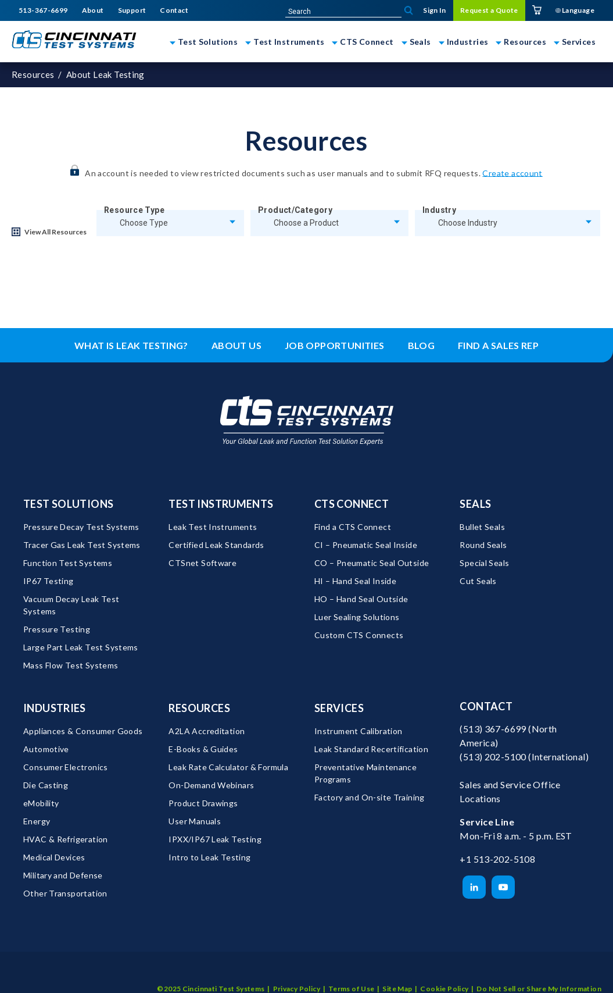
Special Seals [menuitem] (484, 563)
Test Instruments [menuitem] (221, 503)
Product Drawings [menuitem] (203, 803)
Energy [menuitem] (36, 821)
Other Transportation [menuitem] (65, 893)
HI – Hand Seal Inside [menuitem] (355, 581)
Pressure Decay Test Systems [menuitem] (81, 527)
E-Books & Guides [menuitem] (203, 749)
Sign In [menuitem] (434, 10)
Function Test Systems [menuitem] (67, 563)
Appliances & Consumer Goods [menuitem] (82, 731)
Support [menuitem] (132, 10)
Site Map (397, 971)
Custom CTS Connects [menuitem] (358, 635)
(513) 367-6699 (493, 728)
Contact (486, 706)
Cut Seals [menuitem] (478, 581)
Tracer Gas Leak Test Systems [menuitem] (82, 545)
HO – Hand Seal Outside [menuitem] (361, 599)
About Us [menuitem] (236, 345)
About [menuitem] (93, 10)
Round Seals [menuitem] (483, 545)
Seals (420, 42)
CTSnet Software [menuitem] (202, 563)
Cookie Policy (444, 971)
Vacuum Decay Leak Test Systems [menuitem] (72, 605)
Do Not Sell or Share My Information (538, 971)
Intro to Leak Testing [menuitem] (209, 857)
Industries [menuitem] (54, 708)
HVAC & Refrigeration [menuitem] (65, 839)
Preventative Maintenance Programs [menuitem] (366, 773)
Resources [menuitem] (199, 708)
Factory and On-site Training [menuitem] (369, 797)
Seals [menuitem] (475, 503)
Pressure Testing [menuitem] (56, 629)
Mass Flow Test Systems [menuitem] (71, 665)
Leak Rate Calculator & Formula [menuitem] (228, 767)
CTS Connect (366, 42)
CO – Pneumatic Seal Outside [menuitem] (371, 563)
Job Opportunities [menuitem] (335, 345)
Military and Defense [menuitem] (63, 875)
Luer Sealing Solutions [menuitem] (357, 617)
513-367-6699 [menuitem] (43, 10)
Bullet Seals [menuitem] (482, 527)
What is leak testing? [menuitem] (131, 345)
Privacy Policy (296, 971)
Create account (512, 172)
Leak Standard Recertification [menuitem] (371, 749)
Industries (468, 42)
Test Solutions (208, 42)
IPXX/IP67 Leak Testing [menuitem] (215, 839)
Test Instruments (288, 42)
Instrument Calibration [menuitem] (358, 731)
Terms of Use (351, 971)
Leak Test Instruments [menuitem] (213, 527)
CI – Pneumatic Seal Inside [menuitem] (365, 545)
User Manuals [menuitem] (195, 821)
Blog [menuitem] (421, 345)
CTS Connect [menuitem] (351, 503)
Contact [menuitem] (174, 10)
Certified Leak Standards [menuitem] (216, 545)
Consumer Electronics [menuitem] (65, 767)
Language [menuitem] (574, 10)
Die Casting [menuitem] (45, 785)
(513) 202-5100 (493, 756)
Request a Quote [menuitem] (489, 10)
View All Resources (55, 231)
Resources (525, 42)
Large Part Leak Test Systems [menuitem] (80, 647)
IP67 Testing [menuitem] (48, 581)
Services (579, 42)
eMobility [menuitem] (41, 803)
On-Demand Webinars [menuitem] (211, 785)
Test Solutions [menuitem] (68, 503)
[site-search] (343, 11)
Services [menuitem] (339, 708)
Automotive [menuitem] (46, 749)
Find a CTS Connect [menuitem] (352, 527)
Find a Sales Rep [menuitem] (498, 345)
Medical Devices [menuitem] (54, 857)
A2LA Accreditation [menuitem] (207, 731)
